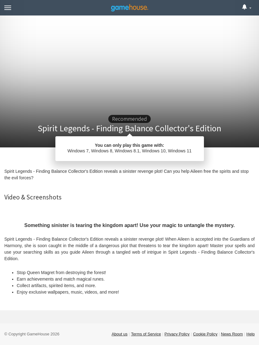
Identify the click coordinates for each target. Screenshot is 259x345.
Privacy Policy (177, 334)
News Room (232, 334)
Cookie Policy (205, 334)
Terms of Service (146, 334)
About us (119, 334)
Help (250, 334)
